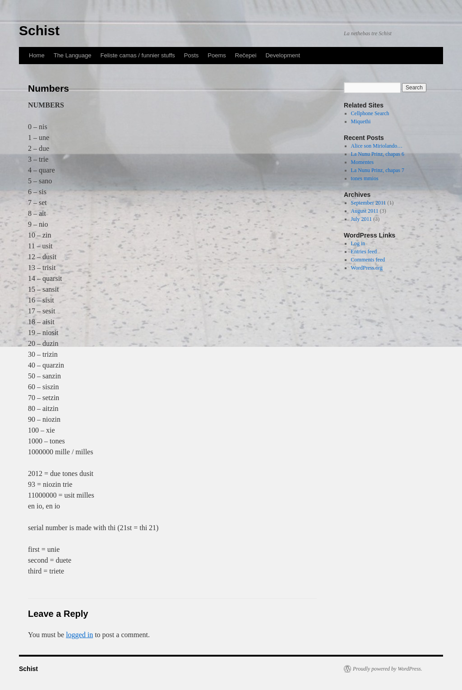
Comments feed (368, 259)
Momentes (362, 162)
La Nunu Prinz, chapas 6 (377, 154)
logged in (79, 635)
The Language (73, 55)
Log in (358, 243)
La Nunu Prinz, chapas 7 (377, 170)
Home (37, 55)
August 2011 (365, 211)
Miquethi (361, 121)
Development (282, 55)
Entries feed (364, 251)
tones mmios (365, 178)
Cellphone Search (370, 113)
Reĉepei (246, 55)
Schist (39, 30)
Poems (217, 55)
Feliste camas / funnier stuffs (138, 55)
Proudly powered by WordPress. (387, 669)
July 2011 (361, 219)
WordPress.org (367, 268)
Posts (191, 55)
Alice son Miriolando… (377, 146)
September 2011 (368, 203)
